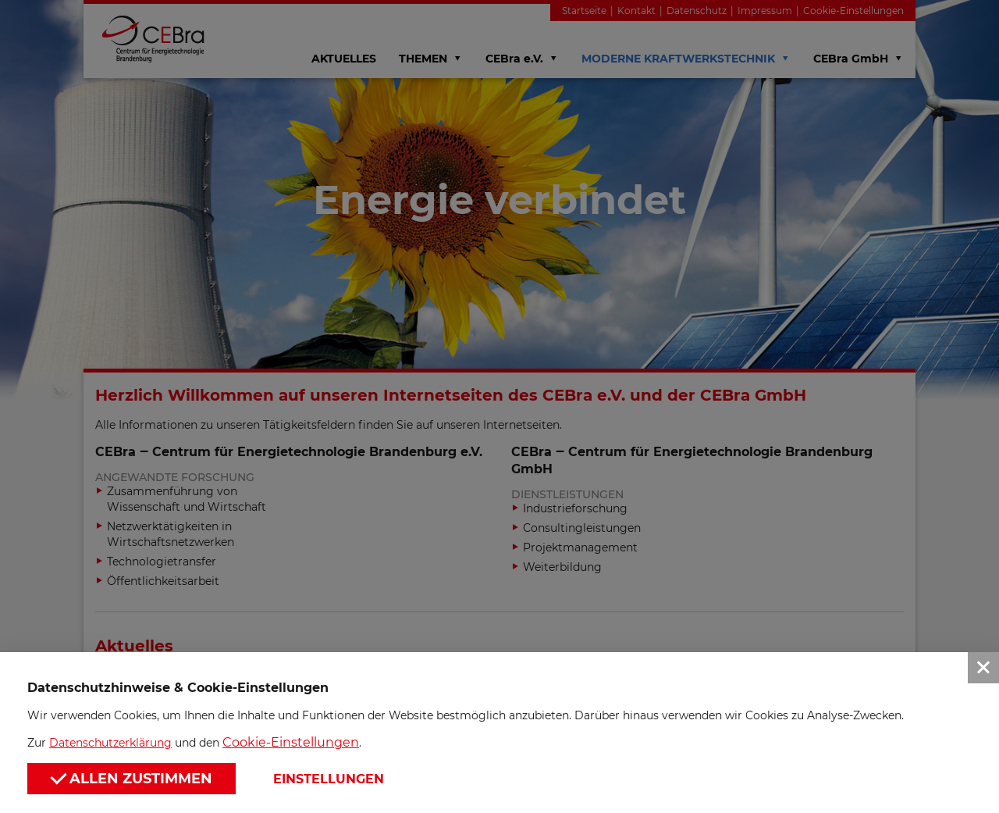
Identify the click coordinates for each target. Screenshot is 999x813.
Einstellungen (328, 779)
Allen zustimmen (131, 777)
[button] (499, 406)
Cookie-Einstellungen (290, 742)
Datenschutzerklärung (110, 743)
